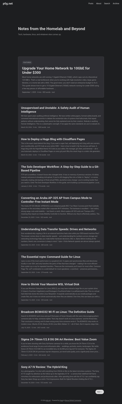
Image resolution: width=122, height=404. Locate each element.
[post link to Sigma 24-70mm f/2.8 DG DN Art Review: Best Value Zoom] (61, 347)
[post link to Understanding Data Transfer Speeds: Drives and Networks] (61, 237)
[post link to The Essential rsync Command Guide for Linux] (61, 264)
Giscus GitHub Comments (73, 400)
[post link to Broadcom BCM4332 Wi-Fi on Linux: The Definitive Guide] (61, 319)
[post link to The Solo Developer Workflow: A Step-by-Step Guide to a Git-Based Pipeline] (61, 176)
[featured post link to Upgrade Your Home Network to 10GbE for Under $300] (61, 77)
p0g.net (8, 3)
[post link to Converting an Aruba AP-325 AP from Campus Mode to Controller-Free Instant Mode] (61, 207)
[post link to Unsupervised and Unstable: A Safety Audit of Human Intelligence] (61, 117)
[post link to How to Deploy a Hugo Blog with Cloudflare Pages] (61, 147)
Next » (99, 392)
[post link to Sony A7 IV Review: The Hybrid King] (61, 374)
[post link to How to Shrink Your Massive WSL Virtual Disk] (61, 292)
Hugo (61, 400)
